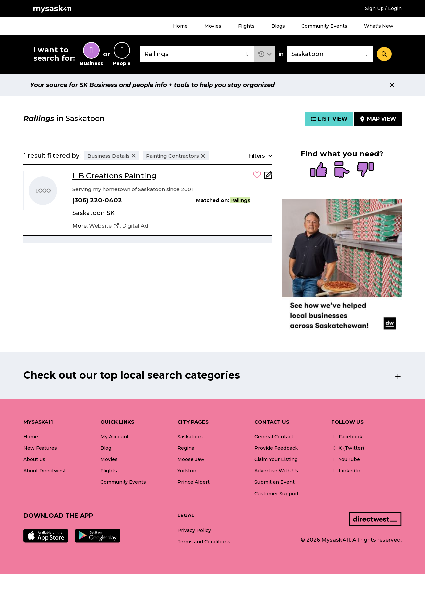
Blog (105, 448)
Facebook (346, 437)
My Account (114, 437)
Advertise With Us (276, 471)
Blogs (278, 26)
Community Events (324, 26)
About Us (34, 459)
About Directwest (44, 471)
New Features (40, 448)
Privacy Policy (194, 530)
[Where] (330, 54)
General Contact (273, 437)
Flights (246, 26)
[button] (264, 54)
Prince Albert (193, 482)
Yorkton (186, 471)
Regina (185, 448)
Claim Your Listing (276, 459)
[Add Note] (268, 177)
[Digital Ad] (135, 226)
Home (180, 26)
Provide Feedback (276, 448)
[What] (197, 54)
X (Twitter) (347, 448)
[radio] (318, 170)
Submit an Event (274, 482)
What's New (378, 26)
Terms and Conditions (203, 542)
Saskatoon (190, 437)
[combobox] (197, 54)
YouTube (345, 459)
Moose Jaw (190, 459)
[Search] (384, 54)
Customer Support (276, 493)
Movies (212, 26)
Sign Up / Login (383, 8)
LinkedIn (345, 471)
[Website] (104, 226)
